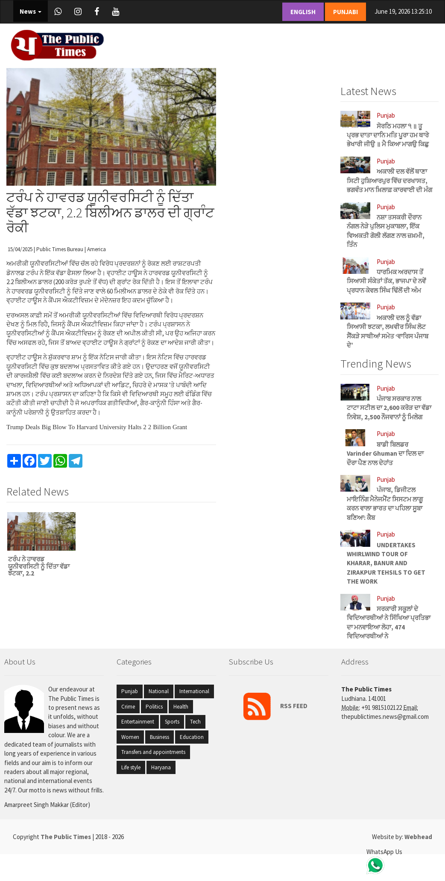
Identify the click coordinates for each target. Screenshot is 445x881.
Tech (195, 721)
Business (159, 737)
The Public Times (66, 837)
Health (180, 706)
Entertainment (137, 721)
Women (130, 737)
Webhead (418, 837)
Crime (128, 706)
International (194, 691)
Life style (131, 767)
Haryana (161, 767)
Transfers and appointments (153, 752)
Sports (172, 721)
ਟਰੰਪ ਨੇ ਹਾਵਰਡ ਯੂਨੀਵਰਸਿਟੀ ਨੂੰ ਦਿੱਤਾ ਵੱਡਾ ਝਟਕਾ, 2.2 (39, 566)
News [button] (30, 11)
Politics (154, 706)
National (159, 691)
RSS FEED (271, 706)
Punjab (129, 691)
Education (192, 737)
